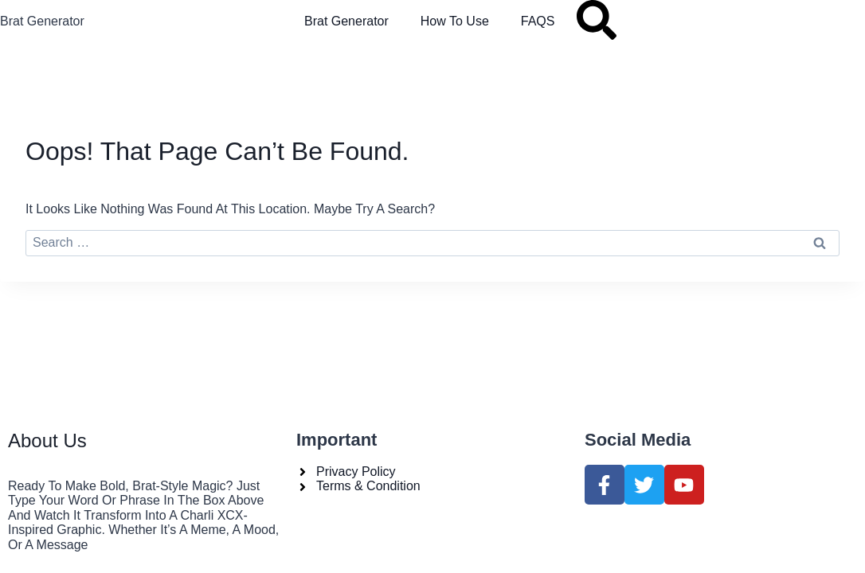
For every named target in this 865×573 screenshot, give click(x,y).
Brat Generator (42, 21)
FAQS (538, 21)
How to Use (455, 21)
